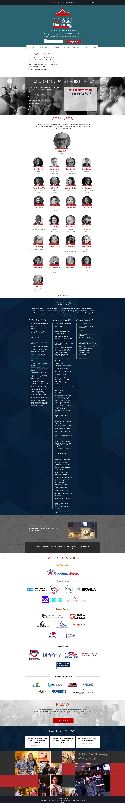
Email (45, 39)
